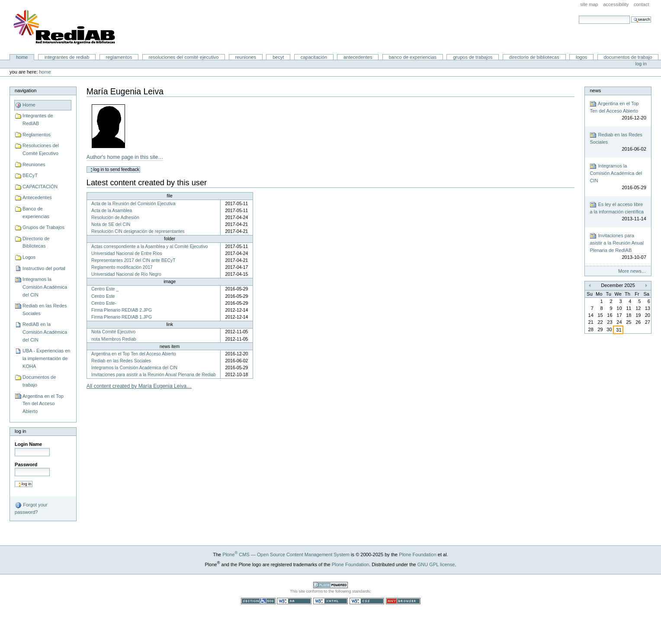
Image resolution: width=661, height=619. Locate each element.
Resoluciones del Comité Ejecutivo (183, 57)
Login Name (28, 444)
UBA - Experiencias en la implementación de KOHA (46, 358)
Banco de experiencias (412, 57)
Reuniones (245, 57)
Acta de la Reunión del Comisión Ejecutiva (133, 203)
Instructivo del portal (43, 268)
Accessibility (616, 4)
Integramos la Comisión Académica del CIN (44, 287)
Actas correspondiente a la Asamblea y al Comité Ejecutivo (149, 246)
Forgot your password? (31, 508)
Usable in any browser (403, 601)
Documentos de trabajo (627, 57)
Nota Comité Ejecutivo (113, 331)
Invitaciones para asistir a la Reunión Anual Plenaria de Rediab (153, 374)
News (595, 90)
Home (22, 57)
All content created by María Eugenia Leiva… (139, 386)
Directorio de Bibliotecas (534, 57)
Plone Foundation (417, 554)
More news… (632, 271)
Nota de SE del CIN (110, 224)
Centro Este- (103, 303)
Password (26, 464)
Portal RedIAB (65, 27)
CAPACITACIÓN (314, 57)
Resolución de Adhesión (115, 217)
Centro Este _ (105, 289)
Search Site (578, 15)
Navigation (25, 90)
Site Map (589, 4)
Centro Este (103, 296)
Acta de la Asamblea (111, 210)
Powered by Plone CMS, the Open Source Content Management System (330, 585)
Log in (641, 63)
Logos (581, 57)
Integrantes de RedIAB (67, 57)
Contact (641, 4)
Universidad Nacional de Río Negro (126, 274)
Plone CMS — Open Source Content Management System (286, 554)
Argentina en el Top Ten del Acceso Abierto (43, 403)
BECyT (278, 57)
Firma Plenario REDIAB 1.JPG (121, 317)
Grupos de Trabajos (472, 57)
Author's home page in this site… (125, 157)
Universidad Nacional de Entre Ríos (126, 253)
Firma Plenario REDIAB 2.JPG (121, 310)
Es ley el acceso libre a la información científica (618, 211)
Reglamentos (119, 57)
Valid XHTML (330, 601)
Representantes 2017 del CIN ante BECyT (133, 260)
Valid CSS (367, 601)
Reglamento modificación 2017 (122, 267)
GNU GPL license (436, 564)
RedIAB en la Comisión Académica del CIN (44, 332)
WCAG (294, 601)
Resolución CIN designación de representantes (138, 231)
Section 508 (258, 601)
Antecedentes (357, 57)
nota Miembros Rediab (113, 339)
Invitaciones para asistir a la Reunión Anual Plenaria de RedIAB (618, 246)
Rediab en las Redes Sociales (44, 309)
